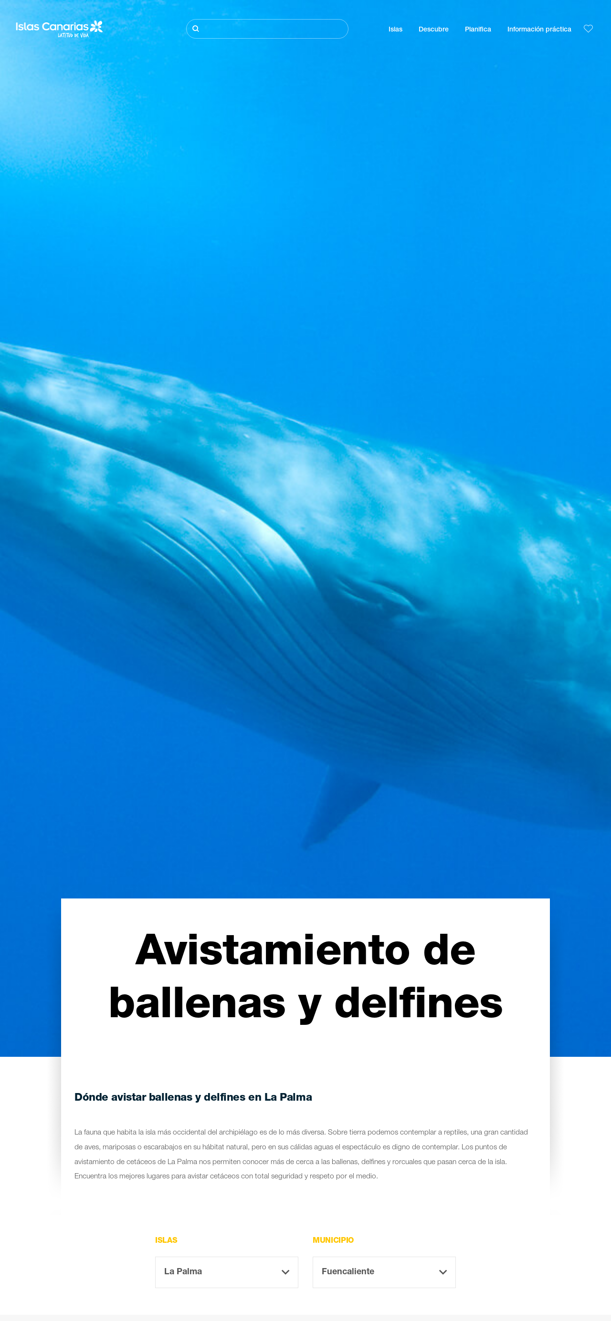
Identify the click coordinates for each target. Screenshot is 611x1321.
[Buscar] (267, 29)
